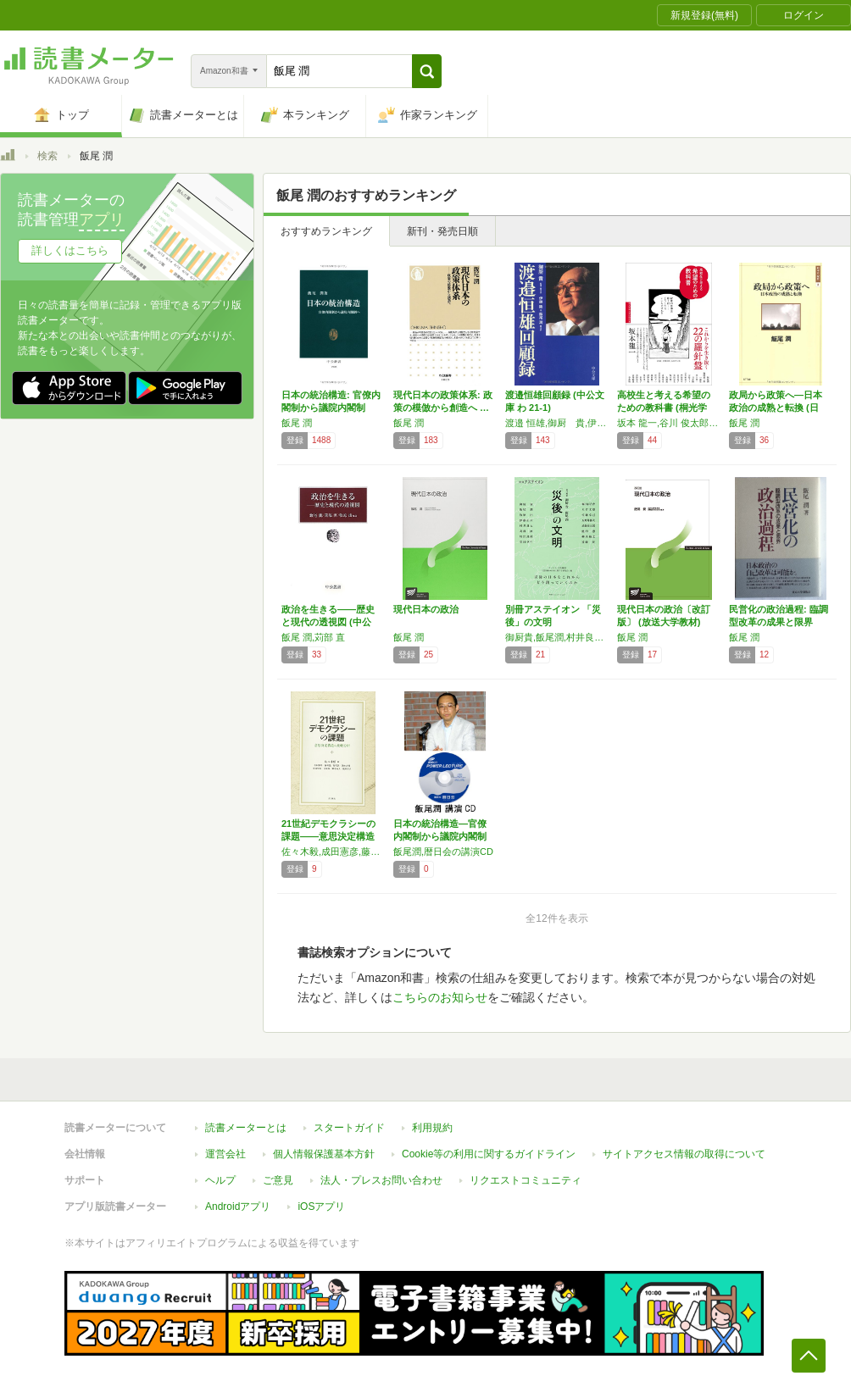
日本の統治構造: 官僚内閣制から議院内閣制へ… (331, 407)
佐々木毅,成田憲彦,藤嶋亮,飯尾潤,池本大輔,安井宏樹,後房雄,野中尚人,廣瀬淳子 (333, 851)
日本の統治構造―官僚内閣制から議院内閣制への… (440, 836)
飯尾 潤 (296, 423)
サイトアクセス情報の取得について (684, 1154)
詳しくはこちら (69, 250)
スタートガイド (349, 1128)
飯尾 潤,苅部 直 (313, 637)
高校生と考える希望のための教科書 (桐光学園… (663, 407)
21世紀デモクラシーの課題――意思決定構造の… (328, 836)
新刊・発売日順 (442, 231)
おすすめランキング (326, 231)
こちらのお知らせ (439, 997)
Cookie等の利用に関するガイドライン (489, 1154)
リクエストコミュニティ (525, 1180)
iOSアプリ (321, 1206)
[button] (427, 71)
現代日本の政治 (426, 609)
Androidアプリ (237, 1206)
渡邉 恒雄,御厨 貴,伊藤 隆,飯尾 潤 (557, 423)
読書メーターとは (245, 1128)
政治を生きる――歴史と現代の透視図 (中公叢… (328, 622)
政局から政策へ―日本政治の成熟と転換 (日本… (775, 407)
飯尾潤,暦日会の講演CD (443, 851)
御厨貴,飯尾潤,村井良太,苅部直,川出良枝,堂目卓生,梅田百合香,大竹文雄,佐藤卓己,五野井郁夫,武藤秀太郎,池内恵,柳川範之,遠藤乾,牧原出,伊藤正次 (557, 637)
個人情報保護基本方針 (324, 1154)
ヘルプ (220, 1180)
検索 (47, 156)
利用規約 (432, 1128)
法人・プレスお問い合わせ (381, 1180)
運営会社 (225, 1154)
